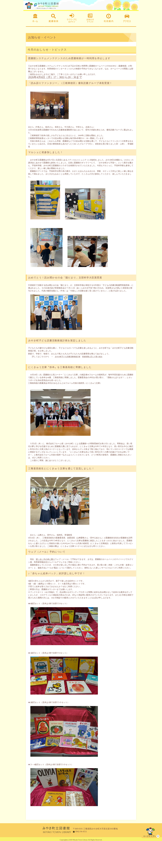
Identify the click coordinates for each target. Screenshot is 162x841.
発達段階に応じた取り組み (97, 355)
